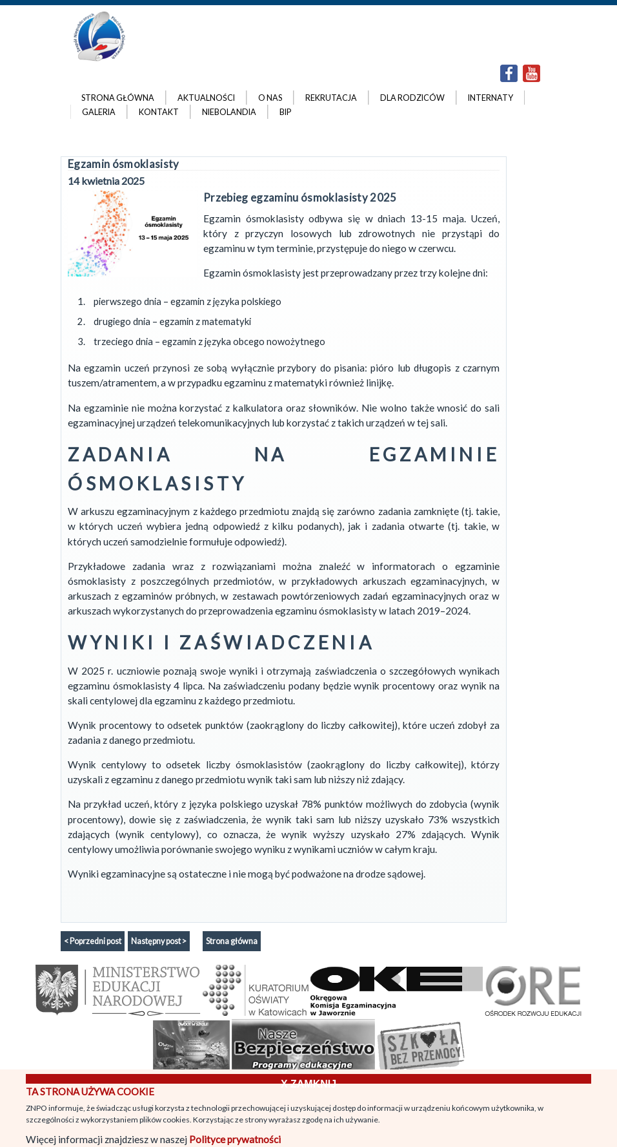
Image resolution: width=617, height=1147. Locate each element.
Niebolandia (229, 112)
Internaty (490, 98)
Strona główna (232, 941)
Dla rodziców (412, 98)
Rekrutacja (331, 98)
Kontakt (159, 112)
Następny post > (159, 941)
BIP (285, 112)
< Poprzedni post (92, 941)
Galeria (99, 112)
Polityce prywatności (235, 1139)
